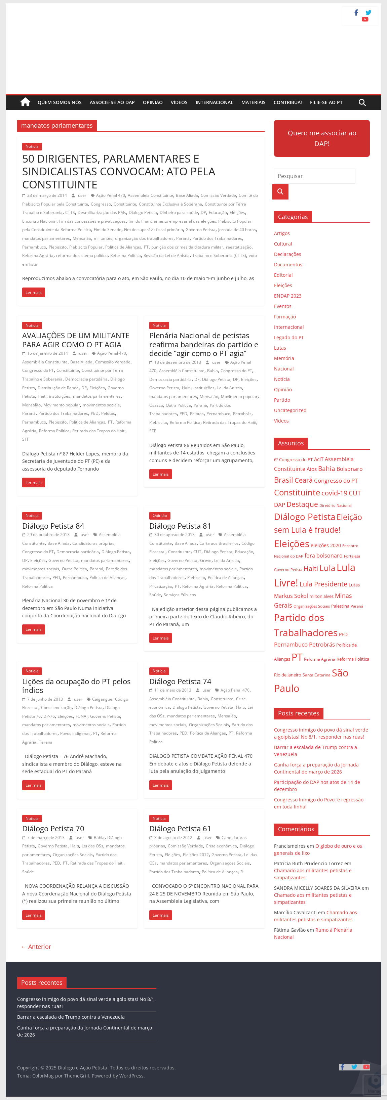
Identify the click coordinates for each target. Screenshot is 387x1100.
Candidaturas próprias (93, 543)
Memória (284, 358)
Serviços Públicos (180, 595)
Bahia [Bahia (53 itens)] (326, 468)
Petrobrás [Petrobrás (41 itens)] (322, 644)
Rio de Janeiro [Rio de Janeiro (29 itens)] (287, 675)
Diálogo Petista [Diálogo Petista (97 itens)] (304, 517)
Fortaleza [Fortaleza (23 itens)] (352, 556)
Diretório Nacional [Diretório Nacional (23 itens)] (335, 505)
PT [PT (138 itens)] (297, 657)
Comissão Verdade (218, 195)
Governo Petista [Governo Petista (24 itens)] (288, 569)
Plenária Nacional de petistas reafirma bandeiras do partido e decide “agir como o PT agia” (203, 344)
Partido (282, 400)
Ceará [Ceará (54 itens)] (304, 480)
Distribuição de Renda (58, 388)
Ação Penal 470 (110, 195)
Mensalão (82, 238)
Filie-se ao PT (326, 102)
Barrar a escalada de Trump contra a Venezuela (71, 1017)
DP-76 (49, 716)
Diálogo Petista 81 (180, 526)
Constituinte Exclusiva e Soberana (170, 204)
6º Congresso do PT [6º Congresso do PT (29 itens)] (293, 459)
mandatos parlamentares (46, 238)
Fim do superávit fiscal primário (153, 229)
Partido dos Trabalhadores (217, 238)
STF (25, 439)
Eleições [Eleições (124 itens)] (291, 543)
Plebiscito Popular (86, 247)
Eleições (237, 212)
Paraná (183, 238)
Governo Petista (201, 229)
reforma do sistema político (82, 255)
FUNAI (81, 716)
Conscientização (56, 707)
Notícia (32, 146)
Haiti (42, 396)
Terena (45, 742)
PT (146, 247)
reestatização (238, 247)
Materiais (253, 102)
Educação (218, 212)
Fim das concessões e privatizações (92, 221)
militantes (103, 238)
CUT (197, 552)
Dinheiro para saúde (179, 212)
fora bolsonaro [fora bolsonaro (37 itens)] (324, 555)
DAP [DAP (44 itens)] (279, 505)
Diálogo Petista (143, 212)
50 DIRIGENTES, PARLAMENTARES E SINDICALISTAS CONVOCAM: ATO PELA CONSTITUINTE (118, 171)
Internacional (214, 102)
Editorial (283, 275)
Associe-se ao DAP (112, 102)
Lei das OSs (92, 846)
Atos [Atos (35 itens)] (312, 469)
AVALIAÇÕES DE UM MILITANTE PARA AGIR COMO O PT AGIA (75, 339)
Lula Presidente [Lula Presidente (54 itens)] (323, 583)
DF (196, 379)
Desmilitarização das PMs (102, 212)
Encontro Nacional (39, 221)
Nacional (284, 368)
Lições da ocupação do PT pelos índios (76, 685)
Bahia (212, 370)
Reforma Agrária (37, 255)
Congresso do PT (38, 370)
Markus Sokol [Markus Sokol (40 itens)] (291, 596)
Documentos (288, 264)
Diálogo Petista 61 (180, 828)
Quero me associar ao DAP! (322, 138)
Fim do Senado (107, 229)
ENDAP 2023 (288, 296)
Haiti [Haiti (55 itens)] (311, 568)
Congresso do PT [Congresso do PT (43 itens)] (336, 480)
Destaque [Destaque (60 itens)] (302, 504)
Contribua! (288, 102)
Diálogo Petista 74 (180, 681)
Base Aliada (187, 195)
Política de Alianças (123, 247)
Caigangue (102, 699)
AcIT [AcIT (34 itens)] (318, 459)
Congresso (101, 204)
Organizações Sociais (209, 725)
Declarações (287, 254)
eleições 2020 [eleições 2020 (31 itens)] (326, 545)
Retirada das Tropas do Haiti (98, 431)
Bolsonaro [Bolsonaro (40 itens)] (350, 469)
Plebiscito (58, 247)
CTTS (70, 212)
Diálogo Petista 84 (53, 526)
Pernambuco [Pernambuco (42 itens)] (291, 644)
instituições (59, 396)
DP (203, 212)
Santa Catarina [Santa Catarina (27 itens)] (317, 675)
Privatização (160, 586)
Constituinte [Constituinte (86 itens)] (297, 492)
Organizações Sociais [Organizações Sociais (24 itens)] (312, 606)
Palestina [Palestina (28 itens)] (340, 606)
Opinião (153, 102)
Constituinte (125, 204)
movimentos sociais (101, 405)
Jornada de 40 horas (237, 229)
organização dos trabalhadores (144, 238)
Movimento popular (61, 405)
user (82, 195)
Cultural (283, 243)
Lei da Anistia (229, 388)
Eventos (283, 306)
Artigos (282, 233)
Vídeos (179, 102)
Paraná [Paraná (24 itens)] (357, 606)
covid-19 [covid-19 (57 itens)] (334, 492)
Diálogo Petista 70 (53, 828)
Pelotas (108, 413)
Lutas (280, 348)
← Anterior (36, 946)
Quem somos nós (60, 102)
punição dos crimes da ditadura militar (187, 247)
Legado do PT (289, 337)
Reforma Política (125, 255)
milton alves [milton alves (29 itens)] (321, 596)
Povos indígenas (75, 733)
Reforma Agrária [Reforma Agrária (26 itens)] (319, 659)
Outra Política (178, 405)
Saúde (155, 595)
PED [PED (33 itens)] (343, 634)
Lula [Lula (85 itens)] (327, 567)
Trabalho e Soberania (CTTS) (219, 255)
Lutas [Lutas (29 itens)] (354, 585)
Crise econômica (221, 846)
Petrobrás (242, 413)
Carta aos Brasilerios (219, 543)
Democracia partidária (86, 379)
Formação (285, 316)
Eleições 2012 (196, 854)
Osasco (156, 405)
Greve (205, 560)
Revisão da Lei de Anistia (167, 255)
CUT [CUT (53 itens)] (355, 492)
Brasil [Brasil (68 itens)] (283, 480)
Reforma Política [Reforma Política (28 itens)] (353, 659)
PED (95, 413)
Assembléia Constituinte (150, 195)
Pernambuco (34, 247)
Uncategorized (290, 410)
